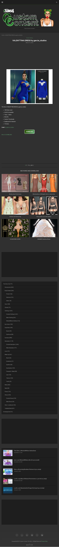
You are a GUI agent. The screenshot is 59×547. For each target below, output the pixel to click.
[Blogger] (42, 535)
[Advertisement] (29, 56)
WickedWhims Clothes (13, 321)
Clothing (8, 311)
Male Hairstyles (11, 348)
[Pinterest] (27, 535)
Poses (8, 391)
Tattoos (9, 378)
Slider (8, 301)
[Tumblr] (37, 535)
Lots (7, 351)
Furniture (8, 337)
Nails (7, 388)
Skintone (9, 297)
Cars (7, 304)
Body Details (9, 290)
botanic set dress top (15, 216)
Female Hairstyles (12, 344)
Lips (8, 375)
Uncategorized (8, 411)
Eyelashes (9, 361)
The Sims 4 (7, 284)
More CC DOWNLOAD (7, 134)
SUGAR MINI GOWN (15, 239)
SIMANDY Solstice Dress (43, 239)
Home (3, 35)
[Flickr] (32, 535)
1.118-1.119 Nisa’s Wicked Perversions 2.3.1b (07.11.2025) (31, 479)
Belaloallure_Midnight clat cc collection (44, 194)
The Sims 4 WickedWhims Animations (25, 451)
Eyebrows (9, 334)
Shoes (8, 395)
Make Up (8, 354)
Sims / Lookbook (10, 405)
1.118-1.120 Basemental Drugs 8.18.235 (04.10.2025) (29, 488)
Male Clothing (11, 317)
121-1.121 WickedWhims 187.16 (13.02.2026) (27, 460)
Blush (8, 358)
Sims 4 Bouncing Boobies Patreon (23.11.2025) (28, 469)
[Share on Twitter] (29, 165)
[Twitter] (21, 535)
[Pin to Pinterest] (31, 165)
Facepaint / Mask (11, 371)
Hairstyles (9, 341)
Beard (8, 331)
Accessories (9, 287)
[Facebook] (16, 535)
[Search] (56, 2)
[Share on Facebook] (28, 165)
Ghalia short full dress (15, 194)
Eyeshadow (10, 368)
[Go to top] (29, 545)
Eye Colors (9, 324)
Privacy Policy (44, 541)
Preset (9, 294)
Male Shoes (10, 401)
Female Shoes (11, 398)
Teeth (8, 381)
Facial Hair (9, 327)
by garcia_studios (9, 127)
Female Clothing (12, 314)
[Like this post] (26, 165)
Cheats (7, 307)
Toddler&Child (9, 408)
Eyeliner (9, 364)
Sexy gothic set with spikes (43, 216)
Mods (7, 385)
